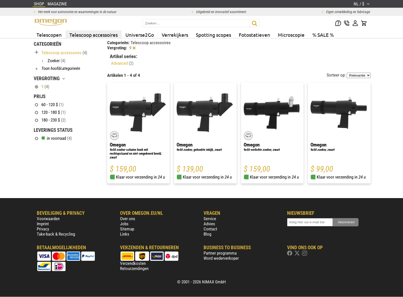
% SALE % (323, 35)
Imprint (43, 223)
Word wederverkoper (221, 258)
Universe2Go (139, 35)
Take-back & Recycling (56, 234)
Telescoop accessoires (93, 35)
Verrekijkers (175, 35)
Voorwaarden (48, 218)
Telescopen (49, 35)
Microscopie (291, 35)
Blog (207, 234)
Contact (210, 228)
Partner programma (220, 253)
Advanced (122, 63)
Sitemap (127, 228)
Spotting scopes (213, 35)
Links (124, 234)
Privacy (43, 228)
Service (210, 218)
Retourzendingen (134, 268)
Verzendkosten (133, 263)
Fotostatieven (254, 35)
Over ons (127, 218)
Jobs (124, 223)
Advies (209, 223)
